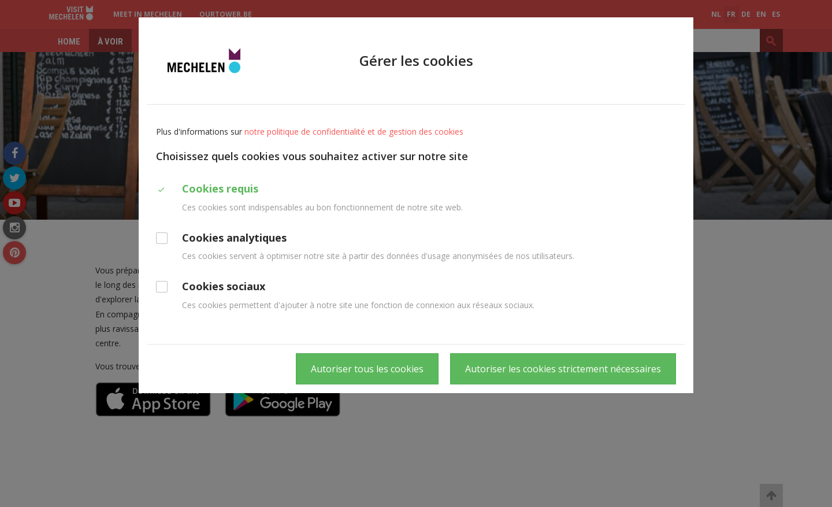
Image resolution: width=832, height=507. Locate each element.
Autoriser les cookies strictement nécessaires (563, 368)
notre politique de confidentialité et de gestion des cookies (353, 131)
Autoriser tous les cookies (367, 368)
